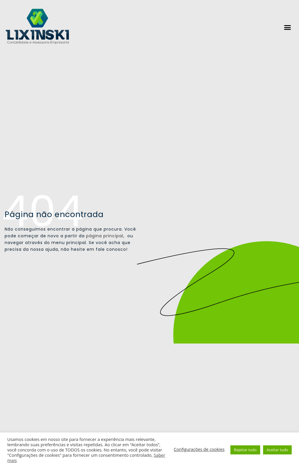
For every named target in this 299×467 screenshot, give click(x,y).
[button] (287, 27)
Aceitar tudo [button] (277, 449)
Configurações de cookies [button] (199, 449)
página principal (104, 236)
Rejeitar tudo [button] (245, 449)
